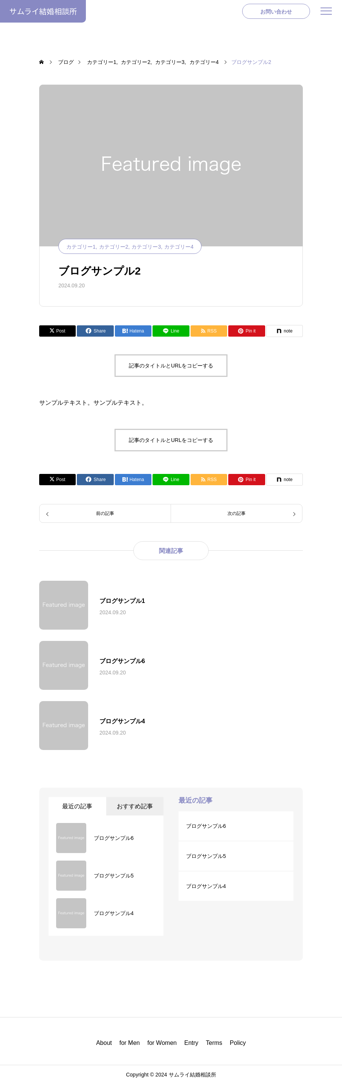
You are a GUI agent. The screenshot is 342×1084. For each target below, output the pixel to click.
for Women (162, 1043)
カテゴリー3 (146, 247)
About (104, 1043)
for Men (129, 1043)
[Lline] (171, 331)
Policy (238, 1043)
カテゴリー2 (113, 247)
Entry (191, 1043)
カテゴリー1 (81, 247)
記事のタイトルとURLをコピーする (171, 366)
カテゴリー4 (179, 247)
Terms (214, 1043)
